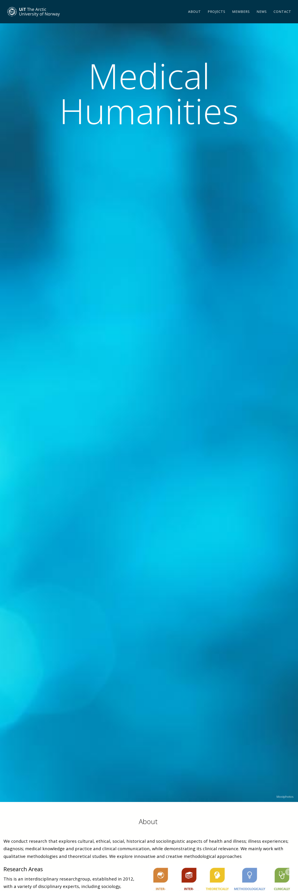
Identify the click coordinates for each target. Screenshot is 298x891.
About (194, 17)
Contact (282, 17)
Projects (216, 17)
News (262, 17)
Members (241, 17)
